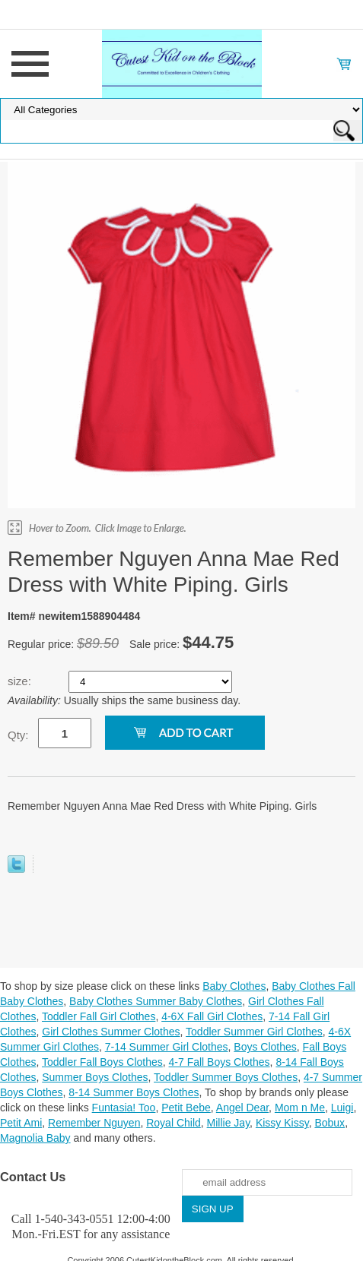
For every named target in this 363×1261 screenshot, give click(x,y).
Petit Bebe (186, 1107)
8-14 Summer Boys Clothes (133, 1092)
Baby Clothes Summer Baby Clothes (155, 1001)
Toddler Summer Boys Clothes (226, 1077)
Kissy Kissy (282, 1123)
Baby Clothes (234, 986)
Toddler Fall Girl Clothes (98, 1016)
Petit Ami (21, 1123)
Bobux (329, 1123)
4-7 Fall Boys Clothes (219, 1062)
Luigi (342, 1107)
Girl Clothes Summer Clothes (111, 1032)
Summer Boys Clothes (95, 1077)
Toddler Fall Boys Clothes (102, 1062)
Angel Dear (242, 1107)
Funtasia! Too (124, 1107)
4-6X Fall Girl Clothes (212, 1016)
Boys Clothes (265, 1047)
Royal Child (173, 1123)
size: (21, 681)
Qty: (18, 734)
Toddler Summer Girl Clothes (254, 1032)
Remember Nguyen (94, 1123)
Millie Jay (228, 1123)
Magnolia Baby (35, 1138)
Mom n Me (300, 1107)
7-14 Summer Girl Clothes (166, 1047)
